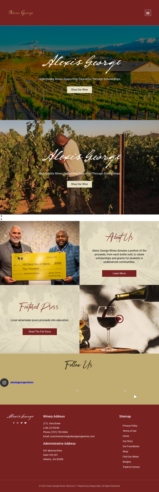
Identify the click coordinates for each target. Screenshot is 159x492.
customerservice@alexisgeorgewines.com (72, 436)
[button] (148, 13)
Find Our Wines (131, 456)
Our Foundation (131, 446)
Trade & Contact (131, 467)
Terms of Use (129, 430)
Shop (125, 451)
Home (126, 436)
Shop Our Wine (79, 89)
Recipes (127, 461)
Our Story (128, 441)
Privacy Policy (130, 425)
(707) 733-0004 (59, 432)
